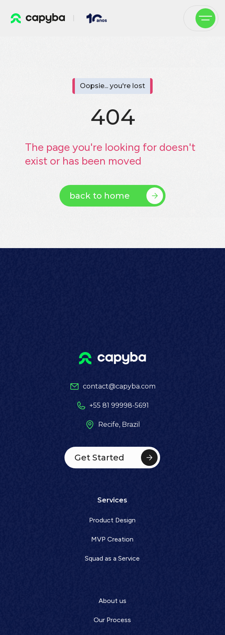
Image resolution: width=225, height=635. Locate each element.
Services (112, 500)
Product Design (112, 520)
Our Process (112, 620)
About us (112, 601)
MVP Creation (112, 539)
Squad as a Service (112, 558)
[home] (36, 18)
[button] (205, 18)
